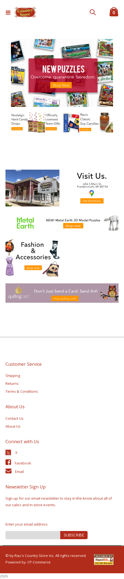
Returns (12, 383)
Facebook (23, 463)
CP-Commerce (39, 562)
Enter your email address (26, 524)
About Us (13, 426)
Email (19, 471)
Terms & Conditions (21, 391)
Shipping (12, 375)
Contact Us (14, 418)
